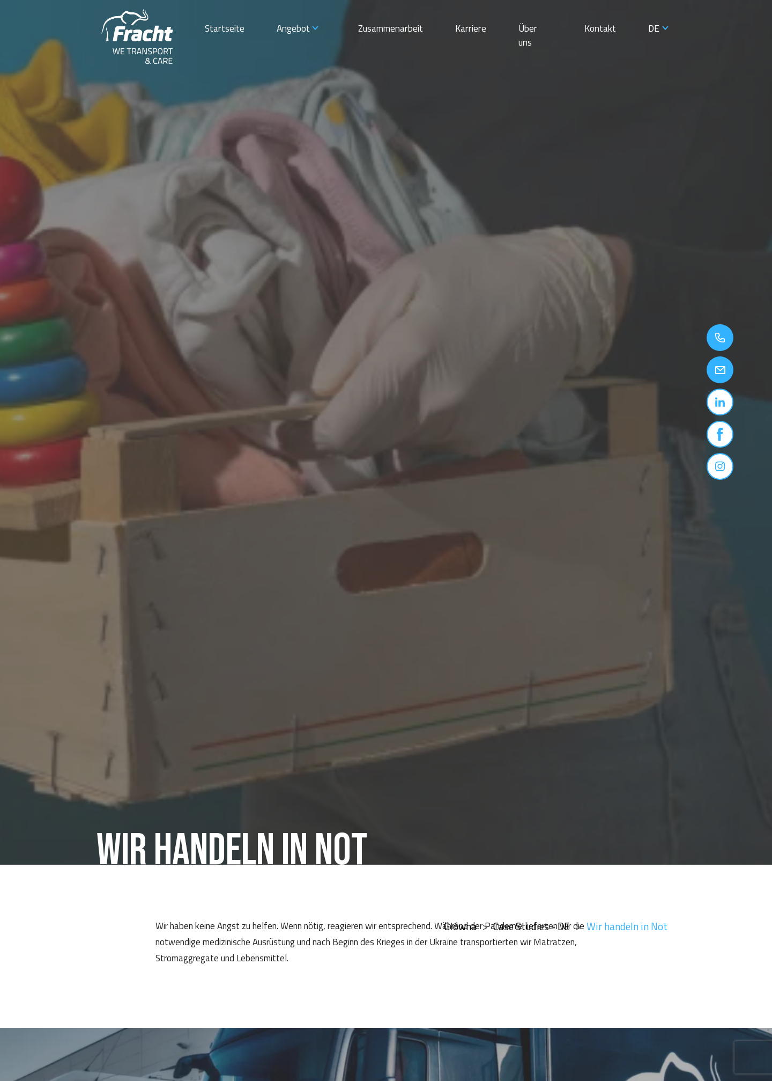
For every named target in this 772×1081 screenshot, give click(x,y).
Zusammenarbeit (390, 28)
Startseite (224, 28)
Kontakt (600, 28)
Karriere (470, 28)
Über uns (527, 35)
